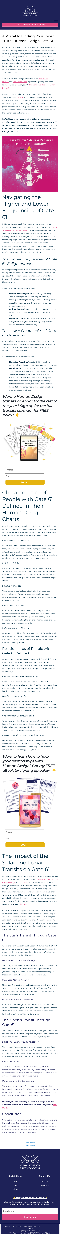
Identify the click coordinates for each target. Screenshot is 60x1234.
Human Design (30, 1129)
